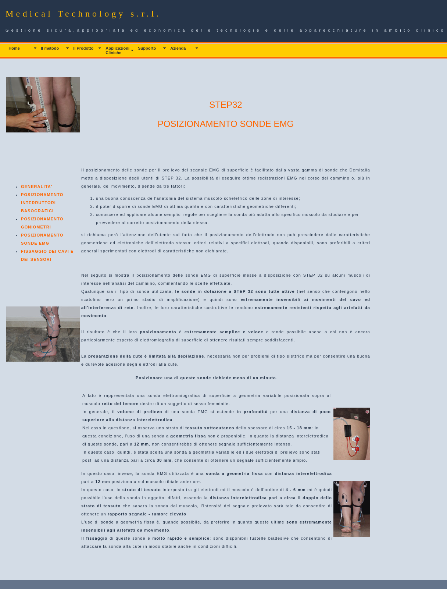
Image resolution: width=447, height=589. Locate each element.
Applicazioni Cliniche (117, 50)
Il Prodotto (83, 48)
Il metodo (50, 48)
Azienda (178, 48)
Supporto (147, 48)
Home (14, 48)
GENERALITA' (36, 186)
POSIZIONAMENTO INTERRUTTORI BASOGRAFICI (42, 202)
